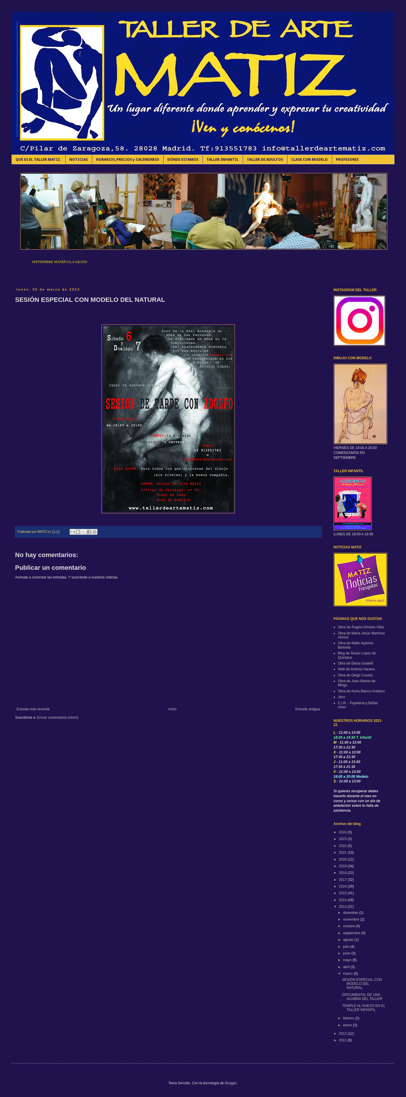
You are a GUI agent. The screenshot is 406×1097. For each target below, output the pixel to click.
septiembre (352, 933)
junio (347, 953)
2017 (343, 880)
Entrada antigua (307, 709)
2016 (343, 886)
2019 (343, 866)
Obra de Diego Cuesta (355, 675)
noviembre (351, 919)
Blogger (231, 1083)
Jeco (341, 697)
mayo (348, 960)
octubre (349, 926)
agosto (348, 940)
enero (348, 1025)
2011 (343, 1040)
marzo (348, 974)
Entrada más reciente (33, 709)
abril (347, 967)
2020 (343, 859)
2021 (343, 852)
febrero (349, 1018)
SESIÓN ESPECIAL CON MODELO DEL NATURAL (362, 984)
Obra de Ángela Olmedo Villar (361, 627)
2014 (343, 900)
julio (346, 947)
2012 (343, 1034)
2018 (343, 873)
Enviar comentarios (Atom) (57, 717)
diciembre (351, 913)
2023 (343, 839)
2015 (343, 893)
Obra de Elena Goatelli (355, 663)
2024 (343, 832)
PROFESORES (347, 159)
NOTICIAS (78, 159)
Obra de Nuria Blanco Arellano (361, 691)
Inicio (172, 709)
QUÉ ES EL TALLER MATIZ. (38, 159)
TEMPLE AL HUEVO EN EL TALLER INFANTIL (363, 1008)
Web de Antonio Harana (356, 669)
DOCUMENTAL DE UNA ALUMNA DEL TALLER (362, 997)
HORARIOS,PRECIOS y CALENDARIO (127, 159)
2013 (343, 907)
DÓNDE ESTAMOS (182, 159)
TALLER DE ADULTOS (265, 159)
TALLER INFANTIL (222, 159)
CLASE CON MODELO (309, 159)
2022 (343, 846)
